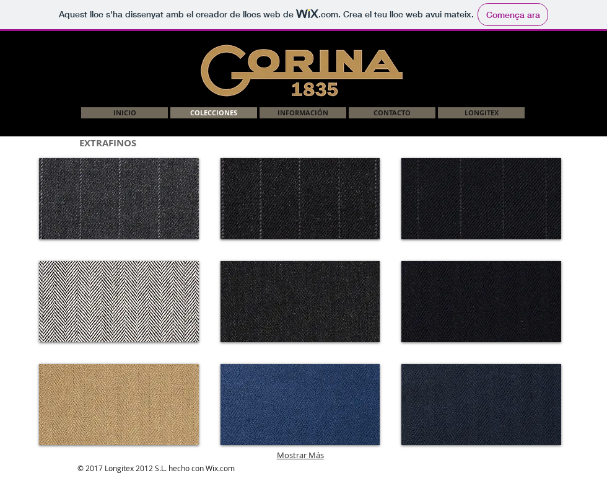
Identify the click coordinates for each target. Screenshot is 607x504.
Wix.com (220, 468)
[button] (119, 198)
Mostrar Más (300, 455)
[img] (300, 198)
